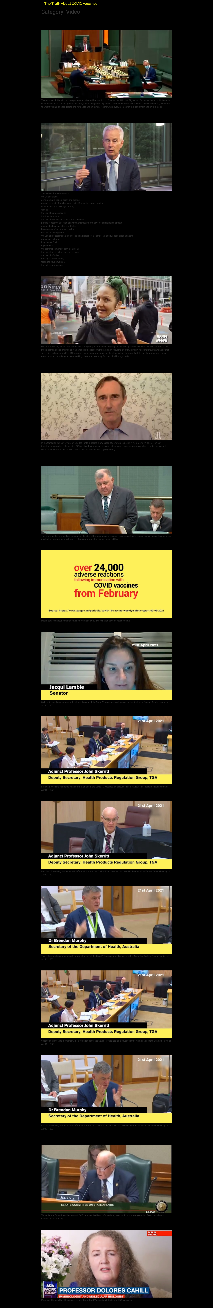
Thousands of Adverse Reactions (74, 796)
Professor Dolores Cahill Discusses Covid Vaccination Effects (103, 1224)
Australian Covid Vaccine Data (72, 545)
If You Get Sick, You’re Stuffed (71, 1050)
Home (163, 3)
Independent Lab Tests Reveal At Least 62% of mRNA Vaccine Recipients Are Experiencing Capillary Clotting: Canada (104, 365)
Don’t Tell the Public (61, 626)
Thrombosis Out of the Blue (69, 880)
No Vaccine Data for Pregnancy (73, 965)
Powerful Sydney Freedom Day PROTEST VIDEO (90, 271)
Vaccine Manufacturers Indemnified (77, 711)
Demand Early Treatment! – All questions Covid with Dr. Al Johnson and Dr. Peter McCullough (100, 115)
